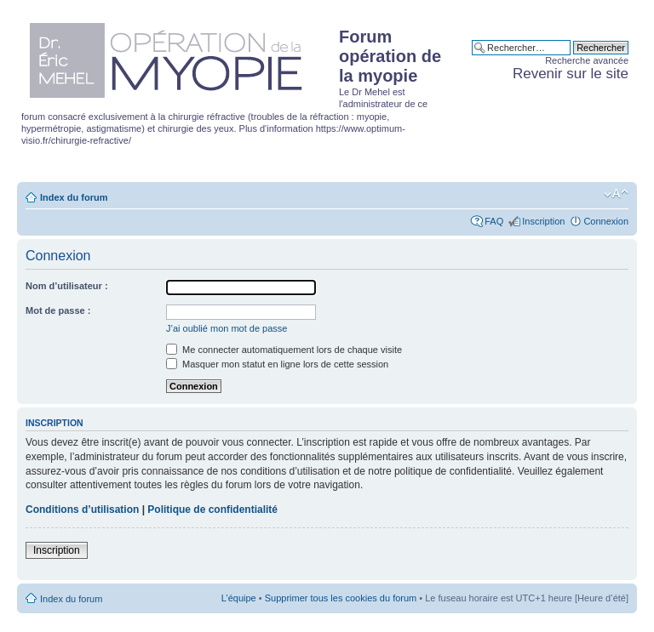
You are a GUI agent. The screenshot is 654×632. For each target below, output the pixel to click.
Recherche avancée (586, 60)
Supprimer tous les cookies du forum (341, 598)
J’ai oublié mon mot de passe (226, 328)
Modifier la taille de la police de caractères (616, 194)
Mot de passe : (58, 310)
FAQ (494, 221)
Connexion (605, 221)
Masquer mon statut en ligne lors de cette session (277, 364)
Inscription (543, 221)
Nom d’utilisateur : (67, 286)
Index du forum (73, 197)
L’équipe (238, 598)
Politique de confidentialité (212, 509)
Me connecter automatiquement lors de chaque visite (284, 349)
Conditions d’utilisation (82, 509)
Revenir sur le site (570, 73)
